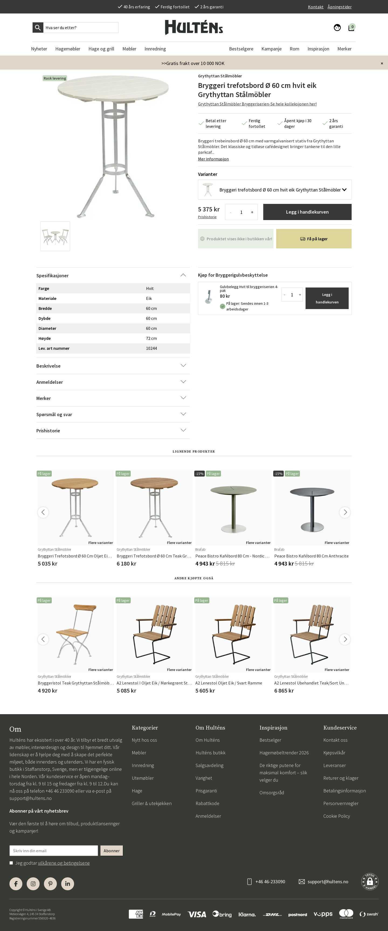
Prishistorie (207, 216)
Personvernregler (340, 803)
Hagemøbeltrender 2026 (284, 752)
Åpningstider (340, 6)
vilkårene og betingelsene (64, 863)
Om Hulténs (208, 740)
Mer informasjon (213, 159)
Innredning (143, 765)
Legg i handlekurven (307, 212)
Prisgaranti (206, 791)
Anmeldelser (208, 816)
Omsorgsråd (271, 792)
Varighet (204, 778)
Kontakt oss (335, 740)
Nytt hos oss (144, 740)
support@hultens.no (30, 798)
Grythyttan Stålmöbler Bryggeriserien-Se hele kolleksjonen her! (257, 104)
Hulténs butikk (211, 752)
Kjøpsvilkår (334, 752)
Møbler (139, 752)
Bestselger (270, 740)
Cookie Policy (336, 816)
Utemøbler (143, 778)
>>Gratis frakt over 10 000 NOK (192, 63)
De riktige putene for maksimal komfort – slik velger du (283, 772)
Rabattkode (207, 803)
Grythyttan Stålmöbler (220, 75)
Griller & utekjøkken (152, 803)
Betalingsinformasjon (344, 791)
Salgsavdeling (209, 765)
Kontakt (316, 6)
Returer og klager (340, 778)
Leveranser (334, 765)
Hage (137, 791)
